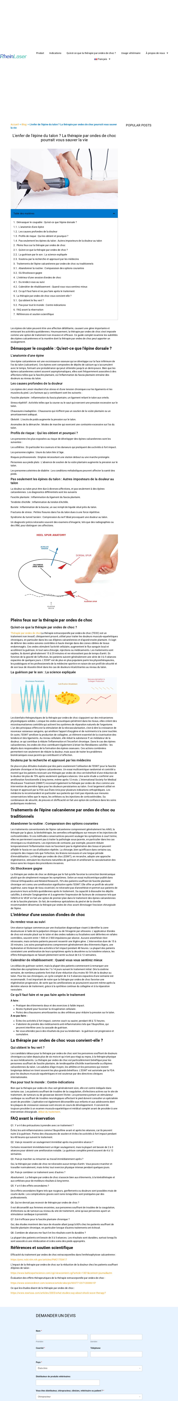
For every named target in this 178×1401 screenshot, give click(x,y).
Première (39, 1342)
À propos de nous (157, 53)
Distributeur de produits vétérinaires (53, 1376)
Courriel (40, 1348)
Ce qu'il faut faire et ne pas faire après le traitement (47, 291)
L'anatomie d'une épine (31, 226)
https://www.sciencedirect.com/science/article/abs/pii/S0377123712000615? (53, 1283)
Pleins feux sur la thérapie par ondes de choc (41, 245)
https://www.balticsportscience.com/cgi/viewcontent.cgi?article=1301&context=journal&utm (61, 1273)
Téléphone (95, 1348)
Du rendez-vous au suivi (32, 282)
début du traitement (49, 1111)
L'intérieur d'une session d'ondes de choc (39, 277)
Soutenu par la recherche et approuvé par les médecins (49, 259)
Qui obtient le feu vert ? (31, 300)
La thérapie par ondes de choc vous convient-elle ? (44, 295)
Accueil (15, 124)
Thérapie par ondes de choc (26, 633)
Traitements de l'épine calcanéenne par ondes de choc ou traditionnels (55, 263)
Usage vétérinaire (131, 53)
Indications (55, 53)
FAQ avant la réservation (30, 309)
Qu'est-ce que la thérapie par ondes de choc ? (91, 53)
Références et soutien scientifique (35, 314)
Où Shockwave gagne (30, 272)
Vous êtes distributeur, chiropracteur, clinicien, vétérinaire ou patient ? (70, 1390)
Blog (24, 124)
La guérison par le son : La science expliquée (43, 254)
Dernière (93, 1342)
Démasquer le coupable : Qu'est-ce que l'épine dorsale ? (47, 222)
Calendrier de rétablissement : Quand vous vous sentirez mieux (53, 286)
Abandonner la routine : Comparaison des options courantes (51, 268)
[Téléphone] (116, 1354)
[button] (114, 213)
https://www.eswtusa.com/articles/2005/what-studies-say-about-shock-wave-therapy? (58, 1293)
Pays (39, 1362)
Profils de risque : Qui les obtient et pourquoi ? (43, 236)
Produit (40, 53)
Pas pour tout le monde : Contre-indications (42, 305)
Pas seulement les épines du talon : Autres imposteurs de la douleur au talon (60, 240)
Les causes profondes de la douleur (38, 231)
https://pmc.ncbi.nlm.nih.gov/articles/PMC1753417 (39, 1259)
